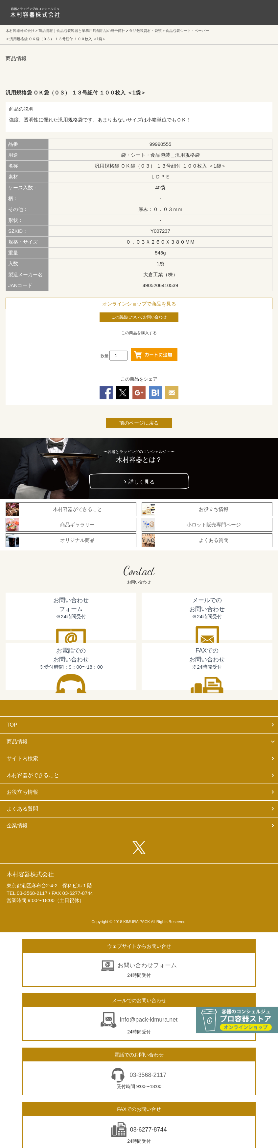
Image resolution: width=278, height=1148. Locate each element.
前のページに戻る (139, 423)
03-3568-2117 (147, 1075)
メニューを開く (258, 12)
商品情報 (17, 741)
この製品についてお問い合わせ (139, 317)
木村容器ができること (33, 775)
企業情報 (17, 825)
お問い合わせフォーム (147, 965)
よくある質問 (22, 809)
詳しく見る (141, 482)
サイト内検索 (22, 758)
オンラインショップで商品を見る (139, 304)
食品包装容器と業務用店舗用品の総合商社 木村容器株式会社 (35, 12)
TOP (12, 725)
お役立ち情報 (22, 792)
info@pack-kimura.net (148, 1019)
